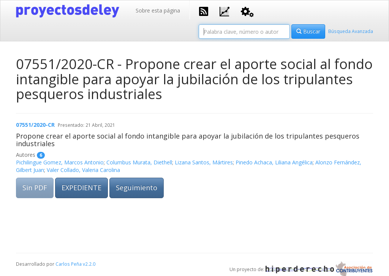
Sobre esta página (158, 10)
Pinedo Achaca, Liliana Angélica (274, 162)
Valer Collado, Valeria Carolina (83, 169)
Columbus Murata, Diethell (139, 162)
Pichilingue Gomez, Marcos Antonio (60, 162)
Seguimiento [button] (136, 187)
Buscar (308, 31)
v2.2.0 (89, 264)
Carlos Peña (68, 264)
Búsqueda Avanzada (350, 31)
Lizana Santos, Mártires (204, 162)
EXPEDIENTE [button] (81, 187)
